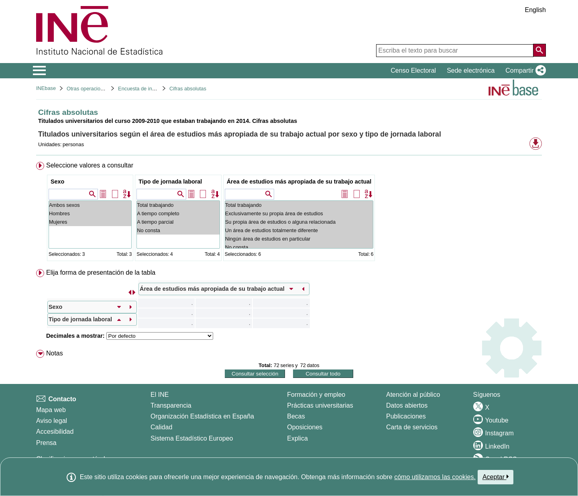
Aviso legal (51, 420)
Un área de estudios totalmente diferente (299, 230)
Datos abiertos (406, 405)
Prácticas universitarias (320, 405)
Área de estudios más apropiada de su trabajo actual (299, 181)
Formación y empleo (316, 394)
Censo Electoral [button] (413, 70)
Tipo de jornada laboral (170, 181)
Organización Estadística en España (202, 416)
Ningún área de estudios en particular (299, 239)
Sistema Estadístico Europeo (192, 438)
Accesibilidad (54, 431)
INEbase (46, 88)
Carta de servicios (412, 427)
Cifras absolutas (187, 89)
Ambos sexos (90, 205)
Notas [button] (54, 353)
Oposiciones (304, 427)
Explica (297, 438)
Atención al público (413, 394)
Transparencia (171, 405)
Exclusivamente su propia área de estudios (299, 213)
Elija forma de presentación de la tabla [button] (100, 272)
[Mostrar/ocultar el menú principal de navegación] (39, 70)
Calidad (161, 427)
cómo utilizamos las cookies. (435, 477)
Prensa (46, 442)
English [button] (535, 9)
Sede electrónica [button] (471, 70)
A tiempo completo (178, 213)
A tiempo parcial (178, 222)
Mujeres (90, 222)
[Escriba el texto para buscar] (454, 50)
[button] (524, 70)
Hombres (90, 213)
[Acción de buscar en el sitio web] (539, 50)
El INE (160, 394)
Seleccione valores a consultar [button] (89, 165)
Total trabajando (178, 205)
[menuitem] (289, 213)
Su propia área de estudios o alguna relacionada (299, 222)
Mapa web (51, 409)
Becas (296, 416)
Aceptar (495, 476)
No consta (178, 230)
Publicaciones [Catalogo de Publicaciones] (406, 416)
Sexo (57, 181)
